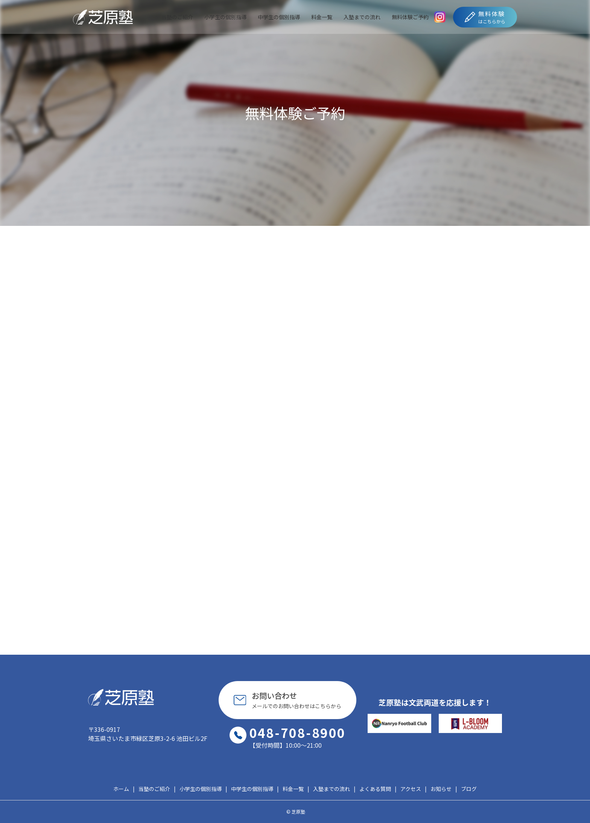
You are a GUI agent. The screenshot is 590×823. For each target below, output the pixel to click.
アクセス (410, 789)
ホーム (121, 789)
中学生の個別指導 (279, 17)
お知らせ (441, 789)
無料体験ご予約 (410, 17)
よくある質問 (375, 789)
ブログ (469, 789)
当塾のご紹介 (177, 17)
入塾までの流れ (362, 17)
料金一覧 (321, 17)
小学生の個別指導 (225, 17)
